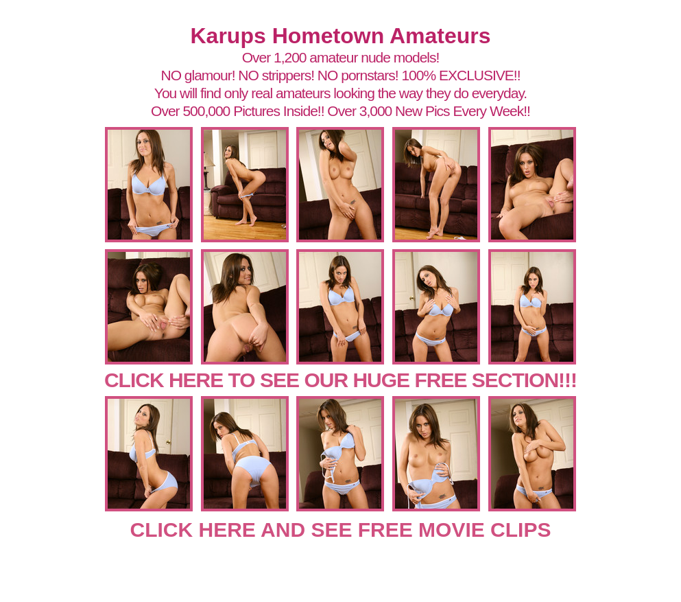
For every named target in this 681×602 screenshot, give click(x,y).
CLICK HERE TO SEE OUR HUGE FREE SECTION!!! (340, 380)
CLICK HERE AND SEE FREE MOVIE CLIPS (340, 529)
